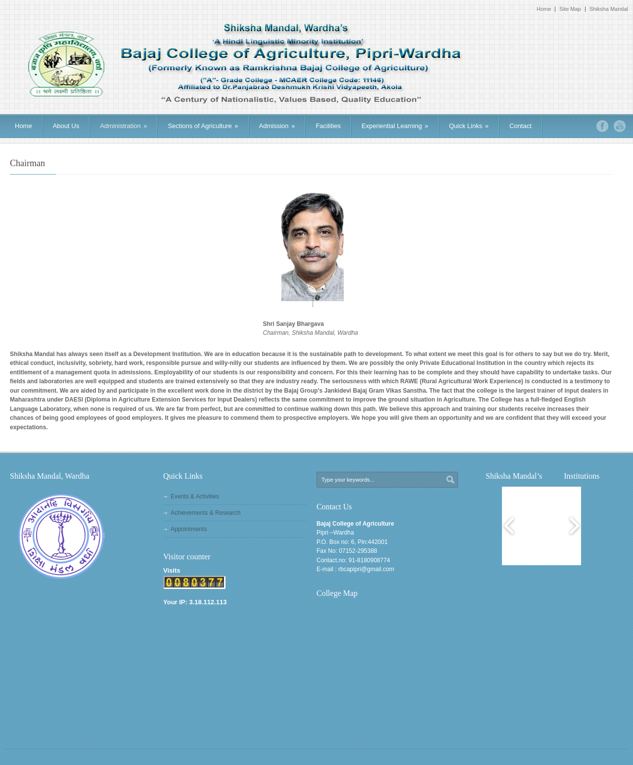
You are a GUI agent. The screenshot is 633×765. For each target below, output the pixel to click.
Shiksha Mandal (608, 9)
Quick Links (469, 126)
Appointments (189, 529)
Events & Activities (195, 496)
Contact (520, 126)
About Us (66, 126)
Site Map (570, 9)
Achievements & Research (205, 512)
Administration (123, 126)
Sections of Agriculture (203, 126)
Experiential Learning (395, 126)
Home (544, 9)
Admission (277, 126)
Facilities (328, 126)
